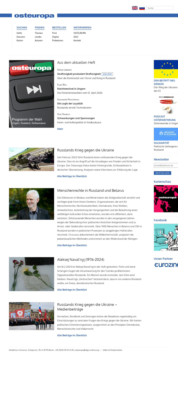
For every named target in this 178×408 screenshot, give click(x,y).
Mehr (60, 128)
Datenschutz (116, 350)
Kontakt (77, 40)
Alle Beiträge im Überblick (72, 176)
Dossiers (21, 36)
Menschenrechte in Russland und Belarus (90, 190)
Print (54, 33)
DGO (76, 36)
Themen (39, 33)
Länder (38, 36)
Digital (55, 36)
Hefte (19, 33)
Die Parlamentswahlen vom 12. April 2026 (79, 88)
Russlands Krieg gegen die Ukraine (85, 150)
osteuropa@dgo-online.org (87, 350)
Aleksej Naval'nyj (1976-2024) (80, 259)
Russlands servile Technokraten (74, 103)
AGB (105, 350)
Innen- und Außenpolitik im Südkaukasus (79, 118)
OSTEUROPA (80, 33)
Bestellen (162, 173)
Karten (20, 40)
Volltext (107, 74)
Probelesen (57, 40)
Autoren (39, 40)
